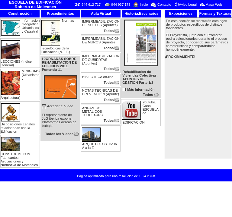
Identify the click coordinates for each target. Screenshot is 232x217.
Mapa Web (213, 4)
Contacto (164, 4)
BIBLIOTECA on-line (98, 77)
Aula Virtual (101, 13)
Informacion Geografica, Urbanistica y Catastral (31, 26)
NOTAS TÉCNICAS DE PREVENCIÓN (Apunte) (100, 92)
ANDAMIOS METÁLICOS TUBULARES (92, 111)
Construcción (19, 13)
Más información (141, 89)
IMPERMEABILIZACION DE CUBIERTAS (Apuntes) (101, 59)
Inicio (144, 4)
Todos (109, 31)
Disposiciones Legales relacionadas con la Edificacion (18, 127)
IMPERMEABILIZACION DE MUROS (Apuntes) (101, 40)
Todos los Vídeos (59, 134)
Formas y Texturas (215, 13)
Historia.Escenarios (141, 13)
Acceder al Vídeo (60, 106)
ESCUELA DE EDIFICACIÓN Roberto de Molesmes (35, 4)
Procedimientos (60, 13)
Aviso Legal (188, 4)
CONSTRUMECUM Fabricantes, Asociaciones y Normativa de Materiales (19, 159)
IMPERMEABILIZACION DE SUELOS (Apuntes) (101, 23)
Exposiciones (180, 13)
